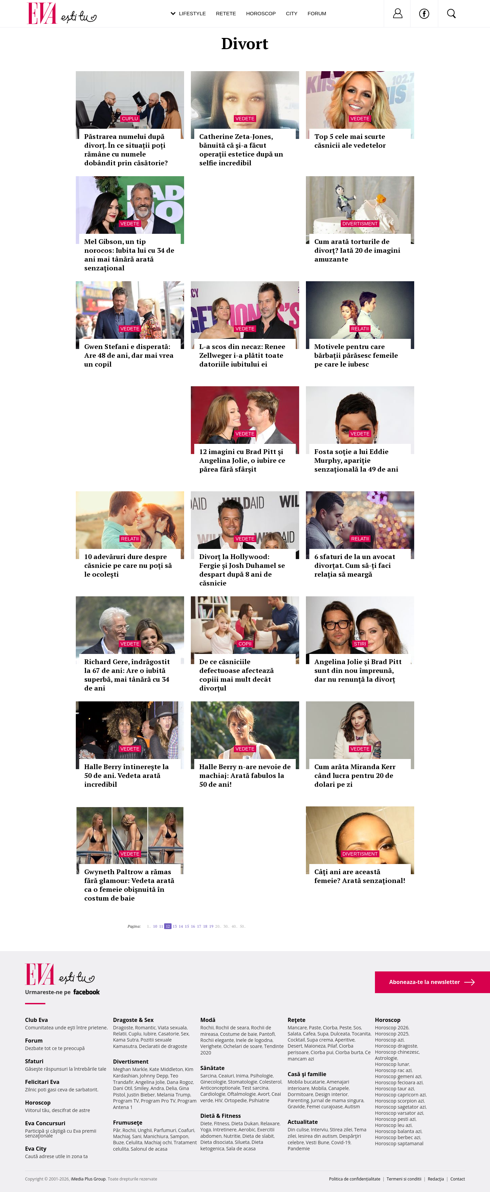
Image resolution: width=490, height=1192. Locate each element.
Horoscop (261, 13)
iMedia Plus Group (88, 1179)
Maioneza (315, 1046)
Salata (294, 1033)
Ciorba (330, 1027)
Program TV (126, 1100)
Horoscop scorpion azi (399, 1100)
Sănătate (212, 1068)
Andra (157, 1088)
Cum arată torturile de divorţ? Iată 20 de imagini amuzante (357, 250)
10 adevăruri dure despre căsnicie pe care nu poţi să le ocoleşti (128, 565)
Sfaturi (34, 1061)
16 (193, 926)
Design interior (331, 1094)
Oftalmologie (241, 1094)
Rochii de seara (232, 1027)
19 (211, 926)
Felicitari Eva (42, 1082)
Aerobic (247, 1129)
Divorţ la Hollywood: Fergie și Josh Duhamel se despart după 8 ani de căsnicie (242, 570)
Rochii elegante (217, 1040)
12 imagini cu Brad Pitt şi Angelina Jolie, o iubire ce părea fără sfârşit (242, 460)
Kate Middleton (166, 1069)
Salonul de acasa (149, 1149)
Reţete (297, 1020)
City (291, 13)
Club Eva (36, 1020)
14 (181, 926)
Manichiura (155, 1136)
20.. (218, 926)
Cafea (309, 1033)
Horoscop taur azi (394, 1088)
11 (161, 926)
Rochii (129, 1130)
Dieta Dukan (244, 1123)
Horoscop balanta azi (398, 1131)
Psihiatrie (259, 1100)
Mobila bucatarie (306, 1081)
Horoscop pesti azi (395, 1119)
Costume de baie (238, 1034)
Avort (263, 1094)
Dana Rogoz (180, 1082)
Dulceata (340, 1033)
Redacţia (436, 1179)
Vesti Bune (317, 1142)
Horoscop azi (389, 1039)
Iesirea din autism (317, 1136)
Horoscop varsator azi (399, 1113)
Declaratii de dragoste (163, 1046)
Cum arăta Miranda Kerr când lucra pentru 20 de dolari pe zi (355, 775)
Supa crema (320, 1039)
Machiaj (121, 1136)
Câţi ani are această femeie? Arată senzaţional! (359, 876)
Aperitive (345, 1039)
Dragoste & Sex (133, 1020)
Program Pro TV (158, 1100)
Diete (206, 1123)
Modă (208, 1020)
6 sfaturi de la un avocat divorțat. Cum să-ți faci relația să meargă (354, 565)
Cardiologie (212, 1094)
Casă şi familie (307, 1074)
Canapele (338, 1088)
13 (175, 926)
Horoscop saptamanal (399, 1143)
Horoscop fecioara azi (399, 1082)
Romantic (145, 1027)
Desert (295, 1046)
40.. (234, 926)
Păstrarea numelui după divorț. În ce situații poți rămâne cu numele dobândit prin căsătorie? (126, 149)
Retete (226, 13)
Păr (116, 1130)
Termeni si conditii (404, 1179)
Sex (185, 1033)
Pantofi (267, 1034)
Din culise (298, 1129)
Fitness (221, 1123)
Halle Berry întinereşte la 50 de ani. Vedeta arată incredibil (126, 775)
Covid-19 (341, 1142)
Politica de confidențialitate (354, 1179)
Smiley (141, 1088)
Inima (242, 1075)
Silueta (242, 1142)
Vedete (245, 118)
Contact (457, 1179)
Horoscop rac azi (393, 1070)
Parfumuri (165, 1130)
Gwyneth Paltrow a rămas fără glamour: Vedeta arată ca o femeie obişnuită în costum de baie (129, 885)
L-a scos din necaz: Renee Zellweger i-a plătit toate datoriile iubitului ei (242, 355)
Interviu (319, 1129)
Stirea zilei (341, 1129)
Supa (323, 1033)
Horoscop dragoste (396, 1046)
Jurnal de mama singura (337, 1100)
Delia (171, 1088)
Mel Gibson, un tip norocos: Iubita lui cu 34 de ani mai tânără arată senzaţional (129, 254)
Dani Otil (122, 1088)
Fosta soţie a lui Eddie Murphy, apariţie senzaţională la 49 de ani (356, 460)
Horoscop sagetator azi (400, 1107)
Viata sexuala (172, 1027)
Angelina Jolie (150, 1082)
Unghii (145, 1130)
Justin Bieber (141, 1094)
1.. (149, 926)
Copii (245, 643)
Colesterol (270, 1081)
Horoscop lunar (392, 1064)
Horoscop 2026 (391, 1027)
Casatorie (168, 1033)
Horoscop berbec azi (397, 1137)
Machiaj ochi (158, 1142)
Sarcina (208, 1075)
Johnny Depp (154, 1075)
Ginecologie (213, 1081)
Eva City (35, 1148)
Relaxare (270, 1123)
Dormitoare (300, 1094)
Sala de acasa (240, 1148)
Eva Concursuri (45, 1123)
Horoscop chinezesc (397, 1052)
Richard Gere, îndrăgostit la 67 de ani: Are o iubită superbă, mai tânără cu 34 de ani (127, 675)
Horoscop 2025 (391, 1033)
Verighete (210, 1046)
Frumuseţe (127, 1122)
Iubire (149, 1033)
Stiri (360, 643)
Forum (317, 13)
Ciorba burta (349, 1052)
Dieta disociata (216, 1142)
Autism (352, 1106)
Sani (136, 1136)
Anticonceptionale (220, 1088)
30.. (226, 926)
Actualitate (303, 1122)
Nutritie (231, 1136)
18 (205, 926)
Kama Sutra (125, 1039)
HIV (219, 1100)
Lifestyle (192, 13)
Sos (357, 1027)
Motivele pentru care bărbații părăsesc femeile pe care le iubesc (356, 355)
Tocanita (361, 1033)
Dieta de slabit (258, 1136)
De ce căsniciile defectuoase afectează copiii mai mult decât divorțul (236, 675)
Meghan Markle (130, 1069)
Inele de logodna (254, 1040)
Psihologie (261, 1075)
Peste (345, 1027)
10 (155, 926)
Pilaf (332, 1046)
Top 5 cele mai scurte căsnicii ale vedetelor (350, 141)
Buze (118, 1142)
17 (199, 926)
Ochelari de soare (242, 1046)
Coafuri (186, 1130)
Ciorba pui (322, 1052)
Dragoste (123, 1027)
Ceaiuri (226, 1075)
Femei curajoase (324, 1106)
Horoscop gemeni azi (398, 1076)
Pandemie (299, 1148)
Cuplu (130, 118)
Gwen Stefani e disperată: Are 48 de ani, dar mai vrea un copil (129, 355)
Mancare (297, 1027)
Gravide (296, 1106)
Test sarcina (255, 1088)
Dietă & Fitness (220, 1115)
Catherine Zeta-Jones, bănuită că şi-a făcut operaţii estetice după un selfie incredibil (241, 149)
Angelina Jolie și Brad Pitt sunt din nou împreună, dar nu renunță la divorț (358, 670)
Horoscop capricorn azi (400, 1094)
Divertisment (360, 223)
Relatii (360, 328)
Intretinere (225, 1129)
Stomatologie (242, 1081)
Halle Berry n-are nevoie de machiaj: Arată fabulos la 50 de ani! (245, 775)
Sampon (179, 1136)
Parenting (298, 1100)
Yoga (205, 1129)
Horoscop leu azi (393, 1125)
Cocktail (296, 1039)
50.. (243, 926)
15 (187, 926)
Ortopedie (235, 1100)
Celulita (134, 1142)
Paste (315, 1027)
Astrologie (386, 1058)
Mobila (318, 1088)
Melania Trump (173, 1094)
